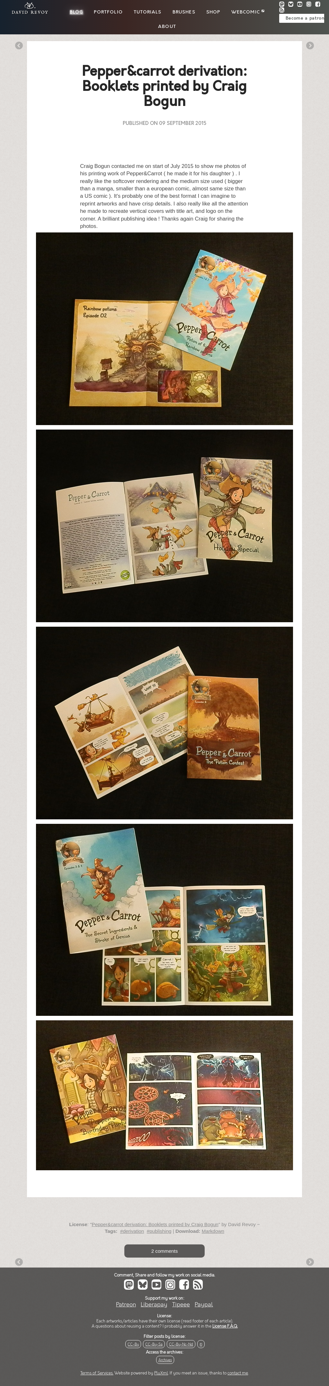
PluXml (161, 1373)
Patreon (126, 1304)
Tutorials (147, 12)
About (167, 26)
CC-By (133, 1344)
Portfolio (108, 12)
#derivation (132, 1231)
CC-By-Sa (154, 1344)
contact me (237, 1373)
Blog (76, 12)
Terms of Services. (96, 1373)
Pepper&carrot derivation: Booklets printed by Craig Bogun (155, 1224)
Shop (213, 12)
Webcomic (247, 12)
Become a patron (305, 18)
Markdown (213, 1231)
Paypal (204, 1304)
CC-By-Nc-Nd (181, 1344)
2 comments (164, 1251)
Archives (165, 1360)
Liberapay (154, 1304)
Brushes (184, 12)
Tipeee (181, 1304)
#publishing (159, 1231)
